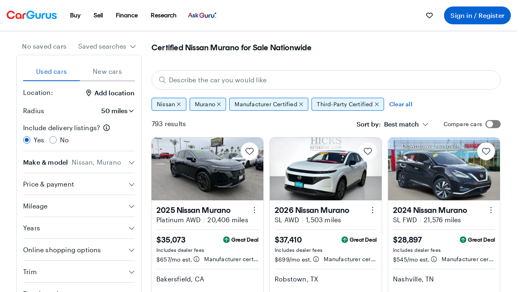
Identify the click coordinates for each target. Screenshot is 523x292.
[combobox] (107, 46)
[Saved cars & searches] (429, 15)
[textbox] (387, 124)
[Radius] (115, 111)
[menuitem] (75, 15)
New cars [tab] (107, 71)
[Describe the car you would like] (326, 80)
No (64, 140)
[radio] (26, 140)
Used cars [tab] (51, 71)
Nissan (169, 104)
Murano (208, 104)
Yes (39, 140)
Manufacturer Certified (269, 104)
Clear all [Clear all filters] (400, 104)
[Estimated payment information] (196, 259)
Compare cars (463, 123)
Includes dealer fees (180, 250)
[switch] (493, 124)
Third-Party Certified (348, 104)
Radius (33, 110)
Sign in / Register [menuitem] (477, 15)
